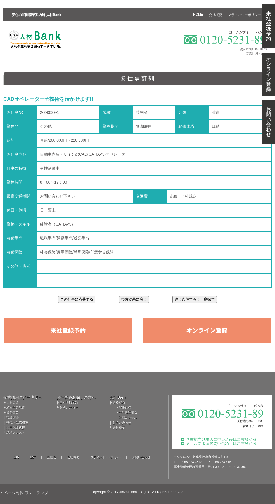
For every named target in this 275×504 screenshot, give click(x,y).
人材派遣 (12, 402)
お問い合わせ (69, 407)
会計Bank (118, 397)
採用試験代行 (15, 427)
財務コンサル (128, 417)
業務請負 (12, 412)
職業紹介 (12, 417)
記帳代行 (125, 407)
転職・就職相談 (17, 422)
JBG (16, 457)
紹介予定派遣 (15, 407)
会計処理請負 (128, 412)
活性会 (51, 457)
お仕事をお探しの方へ (76, 397)
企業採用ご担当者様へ (22, 397)
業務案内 (119, 402)
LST (33, 457)
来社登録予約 (69, 402)
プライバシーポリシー (105, 457)
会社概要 (119, 427)
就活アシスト (15, 432)
